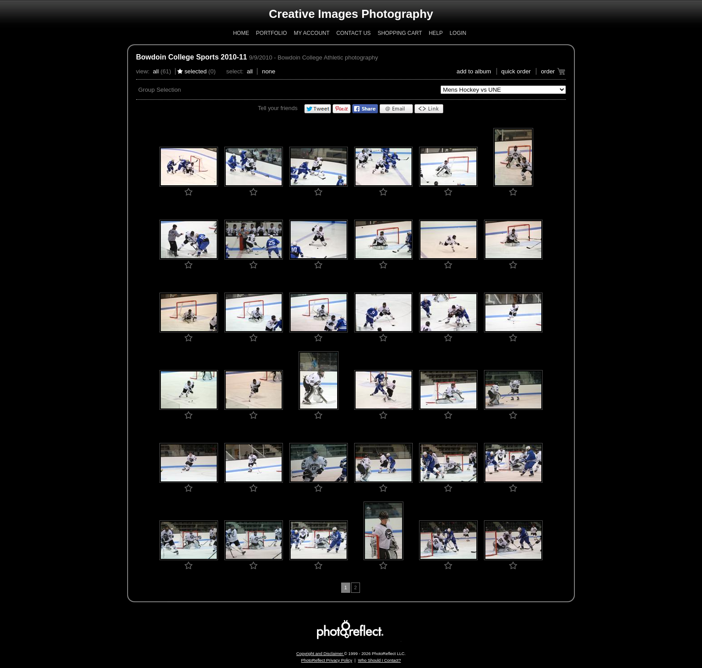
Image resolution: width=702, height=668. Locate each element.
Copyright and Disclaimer (320, 653)
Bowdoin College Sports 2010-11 (191, 57)
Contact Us (353, 33)
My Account (312, 33)
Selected (195, 71)
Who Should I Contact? (379, 660)
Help (436, 33)
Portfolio (271, 33)
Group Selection (159, 89)
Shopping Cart (399, 33)
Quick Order (516, 71)
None (268, 71)
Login (457, 33)
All (155, 71)
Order (548, 71)
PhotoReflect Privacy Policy (326, 660)
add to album (474, 71)
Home (241, 33)
